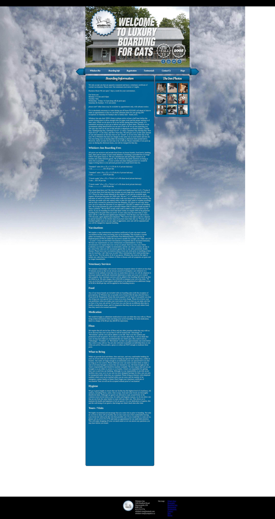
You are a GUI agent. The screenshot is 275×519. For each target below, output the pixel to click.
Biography (171, 503)
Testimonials (172, 509)
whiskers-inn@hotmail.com (145, 511)
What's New (172, 501)
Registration (172, 507)
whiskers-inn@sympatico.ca (145, 513)
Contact (170, 511)
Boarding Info (172, 505)
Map (169, 513)
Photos (170, 515)
